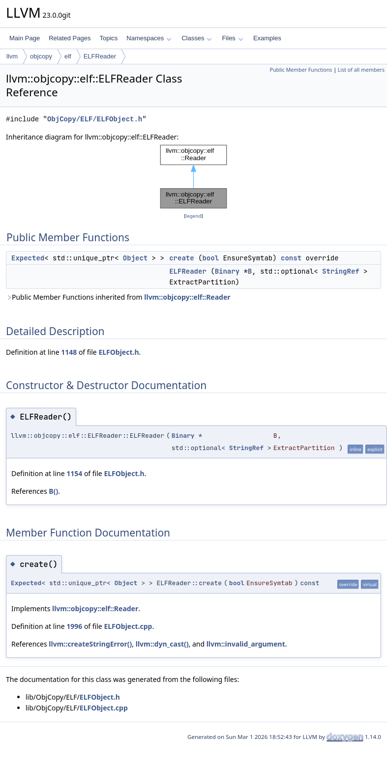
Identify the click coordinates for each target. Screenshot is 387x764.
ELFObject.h (118, 352)
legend (194, 216)
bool (210, 258)
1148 (69, 352)
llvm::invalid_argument (246, 644)
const (291, 258)
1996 (74, 626)
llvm (12, 56)
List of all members (361, 69)
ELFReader (100, 56)
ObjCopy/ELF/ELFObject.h (94, 119)
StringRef (340, 271)
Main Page (24, 38)
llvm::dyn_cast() (162, 644)
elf (67, 56)
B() (53, 491)
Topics (108, 38)
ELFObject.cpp (128, 626)
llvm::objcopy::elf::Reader (187, 297)
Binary (227, 271)
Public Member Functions (300, 69)
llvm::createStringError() (90, 644)
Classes (196, 38)
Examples (267, 38)
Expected (27, 258)
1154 (74, 473)
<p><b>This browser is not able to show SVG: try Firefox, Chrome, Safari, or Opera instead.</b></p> (194, 176)
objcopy (41, 56)
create (181, 258)
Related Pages (69, 38)
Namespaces (148, 38)
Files (232, 38)
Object (135, 258)
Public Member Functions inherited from (118, 297)
